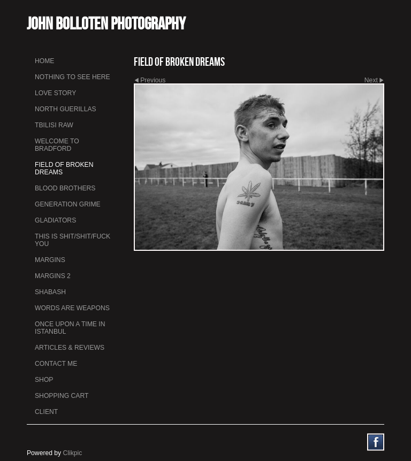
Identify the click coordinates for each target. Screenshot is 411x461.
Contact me (56, 363)
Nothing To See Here (72, 77)
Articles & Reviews (69, 347)
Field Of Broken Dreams (64, 168)
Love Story (55, 93)
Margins (50, 260)
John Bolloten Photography (106, 23)
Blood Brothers (65, 188)
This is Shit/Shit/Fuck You (72, 240)
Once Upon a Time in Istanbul (70, 327)
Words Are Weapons (72, 308)
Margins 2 (53, 276)
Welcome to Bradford (57, 144)
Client (46, 412)
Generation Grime (68, 204)
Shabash (50, 292)
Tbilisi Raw (54, 125)
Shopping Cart (61, 395)
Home (44, 61)
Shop (44, 379)
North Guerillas (65, 109)
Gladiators (55, 220)
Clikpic (72, 453)
